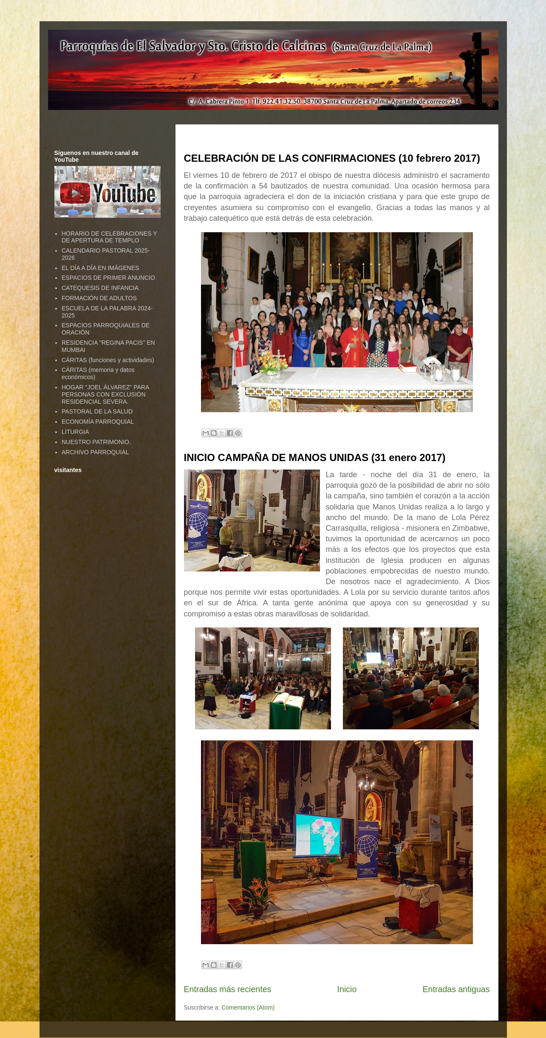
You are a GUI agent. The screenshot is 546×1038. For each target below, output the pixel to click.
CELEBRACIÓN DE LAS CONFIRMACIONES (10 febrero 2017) (332, 158)
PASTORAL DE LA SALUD (97, 411)
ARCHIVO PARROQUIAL (95, 452)
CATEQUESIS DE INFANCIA (100, 287)
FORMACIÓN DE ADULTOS (99, 298)
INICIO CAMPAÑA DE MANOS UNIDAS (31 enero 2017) (315, 457)
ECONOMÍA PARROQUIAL (98, 421)
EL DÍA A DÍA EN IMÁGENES (100, 267)
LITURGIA (75, 431)
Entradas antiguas (456, 989)
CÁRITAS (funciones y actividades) (108, 360)
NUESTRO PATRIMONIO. (96, 442)
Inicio (347, 989)
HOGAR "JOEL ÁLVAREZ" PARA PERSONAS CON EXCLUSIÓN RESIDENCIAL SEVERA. (105, 394)
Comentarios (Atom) (247, 1007)
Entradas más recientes (228, 989)
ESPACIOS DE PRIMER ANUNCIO (108, 277)
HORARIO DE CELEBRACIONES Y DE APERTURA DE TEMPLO (109, 237)
